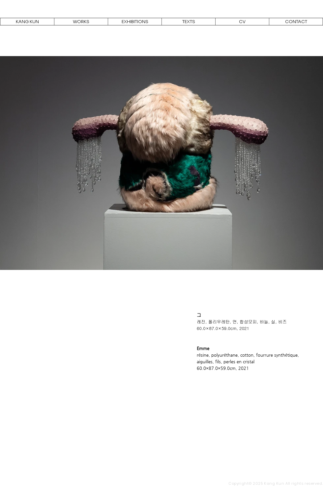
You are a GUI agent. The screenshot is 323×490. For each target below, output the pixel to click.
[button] (81, 21)
